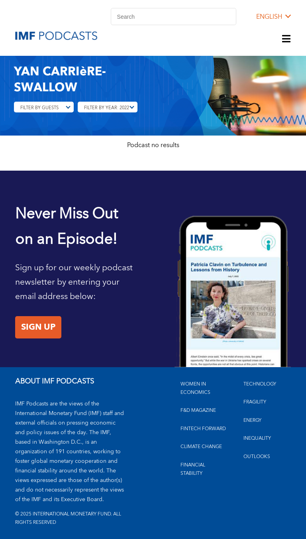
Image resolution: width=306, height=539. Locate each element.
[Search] (173, 16)
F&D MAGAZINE (198, 410)
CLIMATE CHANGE (201, 447)
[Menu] (286, 39)
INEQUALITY (257, 438)
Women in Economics (195, 388)
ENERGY (252, 420)
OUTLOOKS (256, 456)
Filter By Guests (39, 108)
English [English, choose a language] (269, 17)
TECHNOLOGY (259, 384)
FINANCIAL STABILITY (192, 469)
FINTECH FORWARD (203, 429)
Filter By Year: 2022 (106, 108)
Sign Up (38, 327)
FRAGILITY (254, 402)
